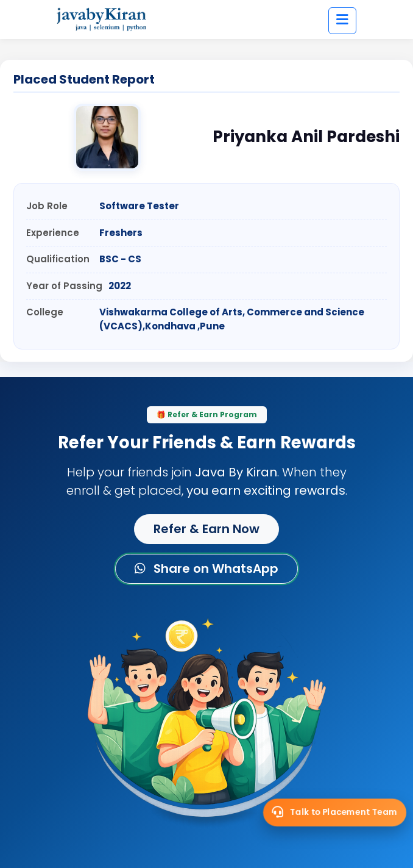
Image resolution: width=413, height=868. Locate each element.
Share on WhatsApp (206, 568)
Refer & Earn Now (206, 528)
